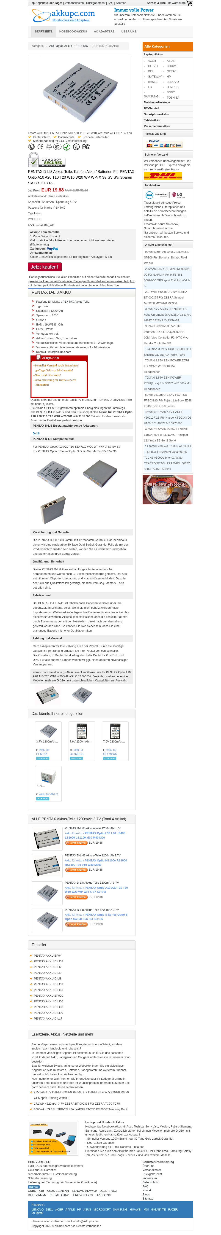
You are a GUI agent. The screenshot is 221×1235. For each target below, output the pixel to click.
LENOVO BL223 (82, 1195)
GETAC (172, 71)
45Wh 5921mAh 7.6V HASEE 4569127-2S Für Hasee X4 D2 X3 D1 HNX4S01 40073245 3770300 (167, 417)
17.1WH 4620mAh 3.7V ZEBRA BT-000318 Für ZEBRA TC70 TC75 (77, 1103)
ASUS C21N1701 (58, 1190)
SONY (171, 92)
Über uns (129, 31)
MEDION (37, 1213)
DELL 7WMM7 (37, 1195)
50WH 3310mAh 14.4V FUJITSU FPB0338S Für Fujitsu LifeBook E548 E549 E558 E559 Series (168, 400)
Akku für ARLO (48, 794)
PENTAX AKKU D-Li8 (47, 972)
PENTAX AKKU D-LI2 (47, 967)
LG (150, 87)
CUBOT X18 (36, 1190)
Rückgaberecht (95, 3)
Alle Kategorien (157, 46)
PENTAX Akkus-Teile (76, 301)
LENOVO (173, 81)
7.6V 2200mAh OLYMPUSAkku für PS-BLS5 (80, 742)
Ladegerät (65, 1057)
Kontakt (147, 1190)
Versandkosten (74, 3)
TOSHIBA (173, 97)
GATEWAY (155, 76)
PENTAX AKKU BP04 (47, 955)
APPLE (70, 1209)
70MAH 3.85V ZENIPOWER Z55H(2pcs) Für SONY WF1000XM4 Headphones (167, 383)
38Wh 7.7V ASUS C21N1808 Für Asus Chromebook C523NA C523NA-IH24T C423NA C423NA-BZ (168, 314)
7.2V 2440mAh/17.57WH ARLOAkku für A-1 (48, 786)
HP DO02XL (104, 1195)
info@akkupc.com (59, 352)
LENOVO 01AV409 (84, 1190)
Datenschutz (150, 1182)
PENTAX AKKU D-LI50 (48, 1001)
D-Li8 (108, 256)
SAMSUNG (151, 96)
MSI (146, 1209)
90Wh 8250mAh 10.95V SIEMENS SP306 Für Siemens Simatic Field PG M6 (166, 257)
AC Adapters (104, 31)
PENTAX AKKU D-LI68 (48, 961)
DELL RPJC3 (108, 1190)
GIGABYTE (158, 1209)
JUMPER (173, 87)
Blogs (146, 1194)
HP (169, 76)
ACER (152, 60)
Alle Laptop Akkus (60, 46)
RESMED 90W (59, 1195)
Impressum (150, 1178)
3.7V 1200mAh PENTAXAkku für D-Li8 (47, 742)
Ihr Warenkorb (180, 3)
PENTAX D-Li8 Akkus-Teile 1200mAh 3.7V (92, 882)
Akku (54, 1057)
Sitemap (121, 3)
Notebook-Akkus (73, 31)
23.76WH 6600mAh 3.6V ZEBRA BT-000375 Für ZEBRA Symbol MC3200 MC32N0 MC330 (165, 297)
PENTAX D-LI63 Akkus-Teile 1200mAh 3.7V (93, 828)
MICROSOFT (102, 1209)
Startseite (43, 31)
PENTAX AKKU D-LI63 (48, 984)
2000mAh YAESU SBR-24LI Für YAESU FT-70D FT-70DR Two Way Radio (81, 1109)
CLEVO (153, 66)
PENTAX (82, 46)
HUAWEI (135, 1209)
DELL (151, 71)
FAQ (110, 3)
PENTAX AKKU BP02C (49, 995)
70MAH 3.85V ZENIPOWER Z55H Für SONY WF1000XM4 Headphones (166, 366)
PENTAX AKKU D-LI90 (48, 1007)
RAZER (173, 1209)
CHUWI (172, 66)
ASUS (171, 60)
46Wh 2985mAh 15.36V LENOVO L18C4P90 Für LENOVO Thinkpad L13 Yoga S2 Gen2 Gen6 (166, 435)
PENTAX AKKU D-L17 (48, 1018)
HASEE (153, 81)
